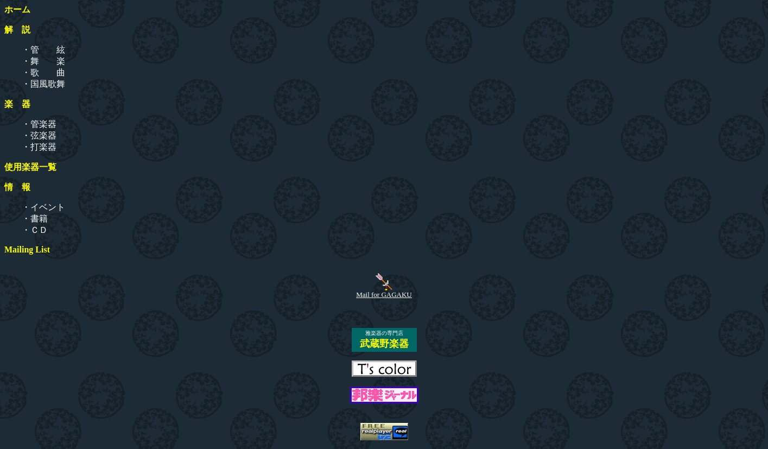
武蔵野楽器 (384, 343)
